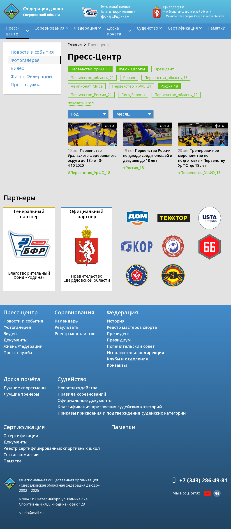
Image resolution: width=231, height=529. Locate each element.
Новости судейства (77, 387)
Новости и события (32, 52)
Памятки (216, 28)
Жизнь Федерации (31, 76)
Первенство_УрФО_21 (131, 86)
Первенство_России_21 (91, 94)
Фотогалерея (25, 60)
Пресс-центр (12, 31)
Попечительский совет (131, 346)
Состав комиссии (21, 454)
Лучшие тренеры (21, 394)
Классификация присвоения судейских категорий (110, 406)
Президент (164, 69)
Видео (17, 68)
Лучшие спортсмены (24, 387)
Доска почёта (114, 31)
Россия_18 (169, 86)
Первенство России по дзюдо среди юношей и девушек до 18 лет (147, 155)
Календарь (66, 321)
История (116, 321)
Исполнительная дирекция (135, 352)
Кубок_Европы (132, 69)
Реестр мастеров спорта (132, 327)
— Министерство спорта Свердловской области (193, 16)
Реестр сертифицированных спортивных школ (51, 448)
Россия (129, 77)
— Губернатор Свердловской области (187, 11)
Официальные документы (85, 400)
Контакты (117, 365)
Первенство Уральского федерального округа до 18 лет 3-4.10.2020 (92, 158)
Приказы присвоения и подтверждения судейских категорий (122, 413)
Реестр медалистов (75, 333)
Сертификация (183, 28)
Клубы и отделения (127, 359)
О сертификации (20, 435)
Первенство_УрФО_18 (90, 69)
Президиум (119, 340)
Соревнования (50, 28)
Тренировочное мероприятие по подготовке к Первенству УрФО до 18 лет (201, 158)
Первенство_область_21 (92, 77)
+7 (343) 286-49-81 (203, 480)
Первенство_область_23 (176, 94)
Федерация (85, 28)
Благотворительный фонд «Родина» (118, 12)
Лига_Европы (133, 94)
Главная (75, 44)
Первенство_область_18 (165, 77)
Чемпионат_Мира (87, 86)
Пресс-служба (25, 84)
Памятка (12, 461)
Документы (15, 340)
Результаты (67, 327)
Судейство (147, 28)
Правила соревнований (82, 394)
